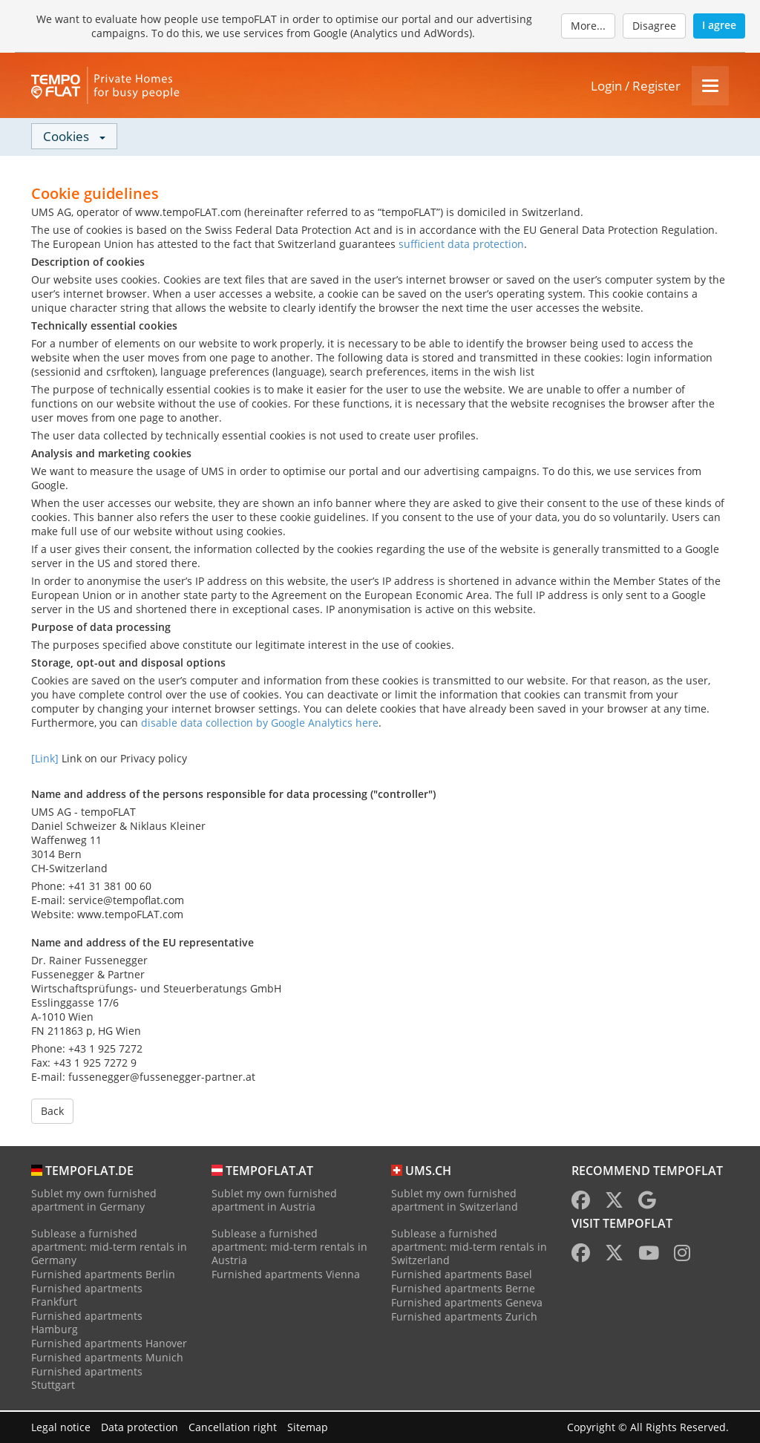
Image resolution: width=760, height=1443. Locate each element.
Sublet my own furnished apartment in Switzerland (454, 1201)
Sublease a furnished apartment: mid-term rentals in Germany (109, 1248)
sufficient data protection (461, 245)
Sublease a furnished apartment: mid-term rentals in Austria (289, 1248)
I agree (719, 25)
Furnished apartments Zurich (464, 1318)
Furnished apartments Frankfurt (86, 1296)
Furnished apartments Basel (461, 1276)
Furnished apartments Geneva (467, 1304)
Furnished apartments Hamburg (86, 1324)
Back (52, 1112)
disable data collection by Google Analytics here (260, 724)
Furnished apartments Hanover (109, 1345)
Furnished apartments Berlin (103, 1276)
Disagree (654, 26)
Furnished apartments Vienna (286, 1276)
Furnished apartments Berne (463, 1290)
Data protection (139, 1427)
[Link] (45, 760)
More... (588, 26)
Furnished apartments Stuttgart (86, 1379)
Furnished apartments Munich (107, 1359)
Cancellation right (233, 1427)
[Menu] (710, 86)
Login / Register (636, 86)
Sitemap (307, 1427)
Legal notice (61, 1427)
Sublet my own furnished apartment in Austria (274, 1201)
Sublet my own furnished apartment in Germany (94, 1201)
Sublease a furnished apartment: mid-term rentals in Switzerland (469, 1248)
